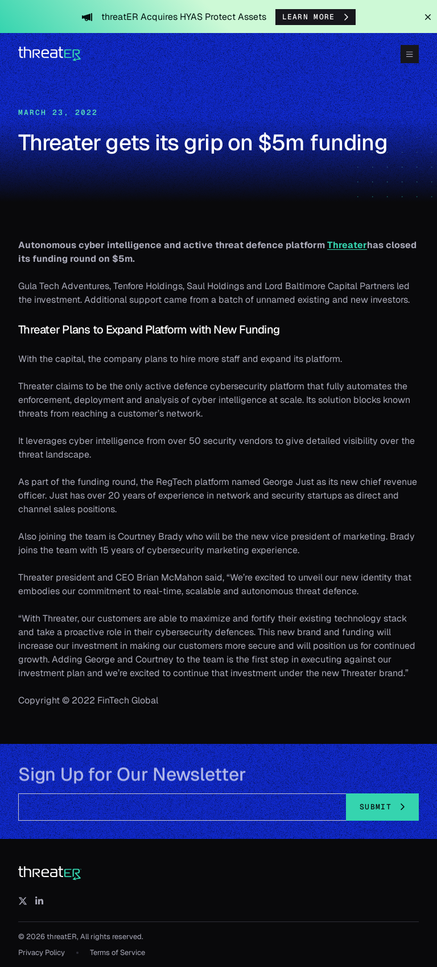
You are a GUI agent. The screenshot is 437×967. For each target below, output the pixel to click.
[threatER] (50, 873)
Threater (347, 245)
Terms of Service (117, 952)
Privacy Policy (41, 952)
